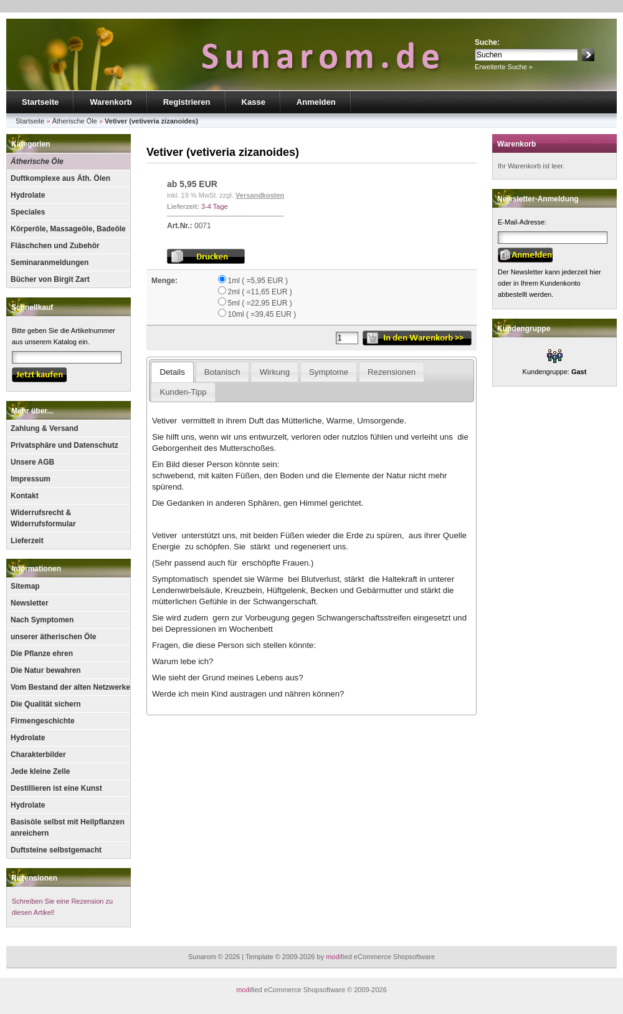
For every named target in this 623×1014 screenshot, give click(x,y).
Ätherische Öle (37, 161)
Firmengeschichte (43, 721)
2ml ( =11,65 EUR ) (260, 291)
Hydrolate (28, 195)
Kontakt (25, 495)
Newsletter (30, 603)
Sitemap (25, 586)
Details (171, 372)
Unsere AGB (32, 462)
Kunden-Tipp (182, 392)
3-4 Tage (214, 206)
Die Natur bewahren (46, 670)
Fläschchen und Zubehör (55, 245)
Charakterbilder (38, 754)
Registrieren (187, 102)
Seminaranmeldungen (49, 262)
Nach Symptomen (42, 620)
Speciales (28, 212)
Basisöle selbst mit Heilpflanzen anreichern (68, 828)
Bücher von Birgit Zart (50, 279)
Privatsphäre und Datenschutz (64, 445)
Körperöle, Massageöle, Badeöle (68, 229)
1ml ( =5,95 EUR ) (258, 280)
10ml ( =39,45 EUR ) (262, 314)
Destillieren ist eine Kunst (56, 788)
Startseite (40, 102)
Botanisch (222, 372)
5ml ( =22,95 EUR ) (260, 303)
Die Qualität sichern (46, 704)
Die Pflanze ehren (42, 653)
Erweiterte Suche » (504, 66)
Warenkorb (110, 102)
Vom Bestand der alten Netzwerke (70, 687)
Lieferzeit (27, 540)
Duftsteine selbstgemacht (56, 850)
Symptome (328, 372)
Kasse (253, 102)
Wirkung (275, 372)
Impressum (30, 479)
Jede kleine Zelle (40, 771)
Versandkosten (259, 195)
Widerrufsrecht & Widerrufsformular (43, 518)
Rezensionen (34, 878)
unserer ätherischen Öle (53, 636)
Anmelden (316, 102)
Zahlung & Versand (44, 428)
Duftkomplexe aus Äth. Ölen (60, 178)
